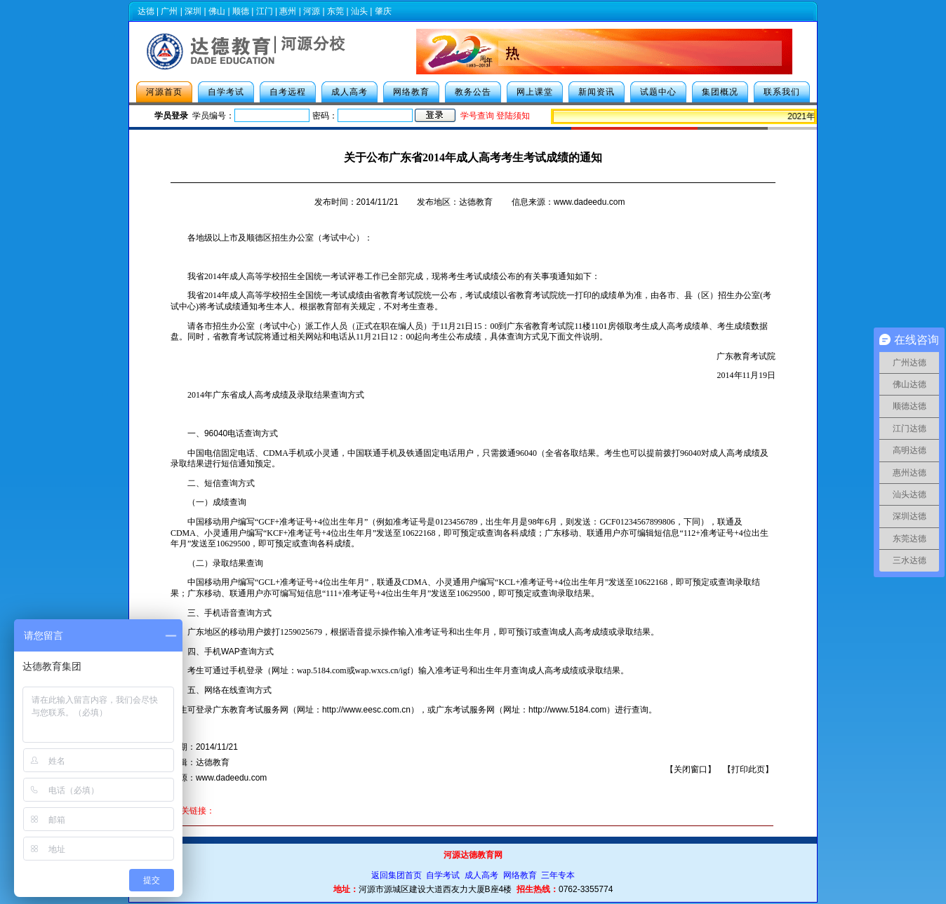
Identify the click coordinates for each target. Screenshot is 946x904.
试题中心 (658, 92)
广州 (169, 11)
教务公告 (473, 92)
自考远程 (287, 92)
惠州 (287, 11)
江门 (264, 11)
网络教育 (411, 92)
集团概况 (720, 92)
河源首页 (164, 92)
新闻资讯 (596, 92)
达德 (146, 11)
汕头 (359, 11)
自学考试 (226, 92)
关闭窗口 (690, 769)
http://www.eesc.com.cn (366, 710)
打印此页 (748, 769)
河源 (311, 11)
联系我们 (782, 92)
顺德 (240, 11)
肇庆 (383, 11)
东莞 (335, 11)
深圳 (193, 11)
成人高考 (349, 92)
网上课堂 (535, 92)
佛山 (216, 11)
